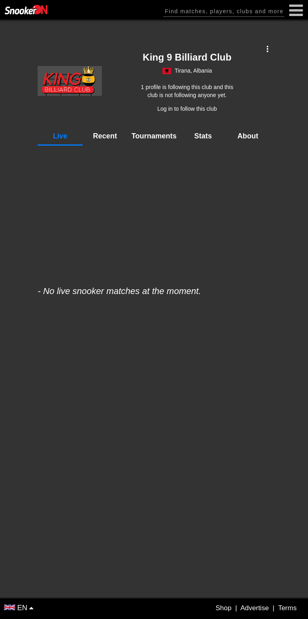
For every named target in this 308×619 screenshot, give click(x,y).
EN (16, 608)
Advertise (254, 608)
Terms (287, 608)
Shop (223, 608)
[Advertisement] (154, 212)
